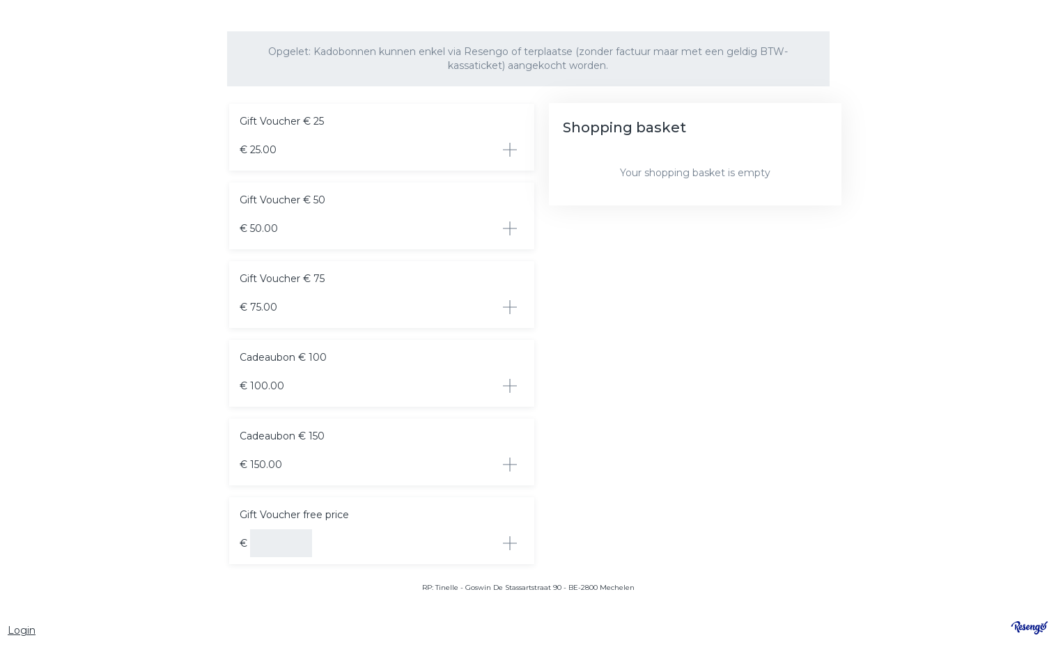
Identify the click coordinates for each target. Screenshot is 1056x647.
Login (22, 630)
